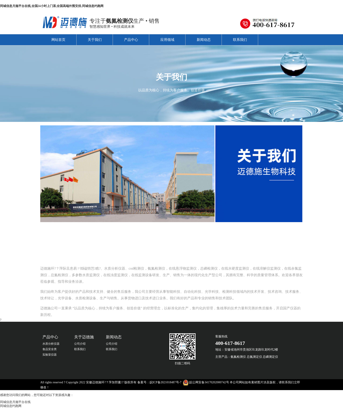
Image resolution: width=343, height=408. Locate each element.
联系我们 (240, 39)
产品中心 (131, 39)
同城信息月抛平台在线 (15, 402)
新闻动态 (204, 39)
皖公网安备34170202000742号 (209, 382)
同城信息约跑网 (10, 406)
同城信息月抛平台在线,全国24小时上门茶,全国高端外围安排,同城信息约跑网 (51, 6)
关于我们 (95, 39)
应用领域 (167, 39)
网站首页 (58, 39)
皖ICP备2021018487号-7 (165, 382)
